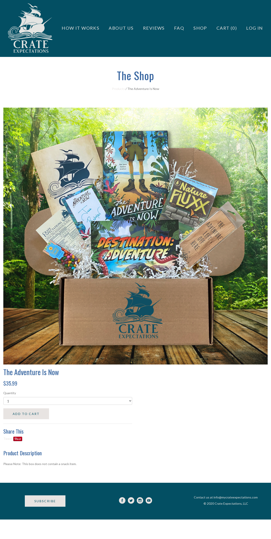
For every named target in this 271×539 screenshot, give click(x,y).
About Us (121, 28)
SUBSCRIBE (45, 501)
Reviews (154, 28)
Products (118, 89)
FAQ (179, 28)
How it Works (80, 28)
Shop (200, 28)
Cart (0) (226, 28)
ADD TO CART (26, 414)
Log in (254, 28)
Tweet (8, 438)
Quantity (9, 393)
